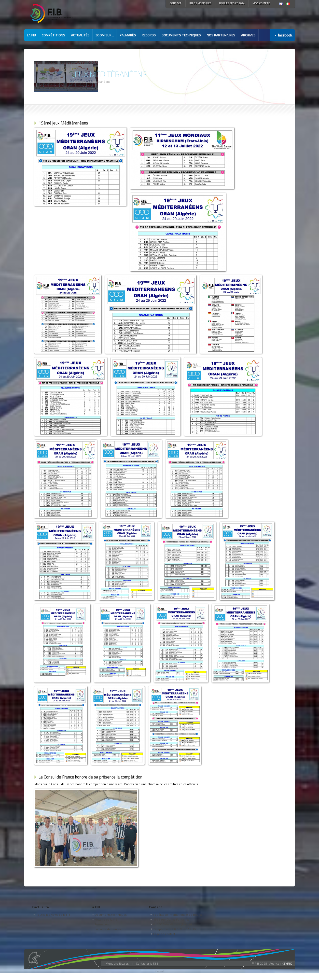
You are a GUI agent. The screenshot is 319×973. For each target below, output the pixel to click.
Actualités (80, 35)
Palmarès (128, 35)
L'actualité (40, 907)
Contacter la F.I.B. (147, 963)
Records (149, 35)
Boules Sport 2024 (232, 3)
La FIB (31, 35)
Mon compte (261, 3)
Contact (176, 3)
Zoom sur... (104, 35)
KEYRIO (287, 963)
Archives (248, 35)
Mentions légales (117, 963)
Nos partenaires (221, 35)
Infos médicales (200, 3)
